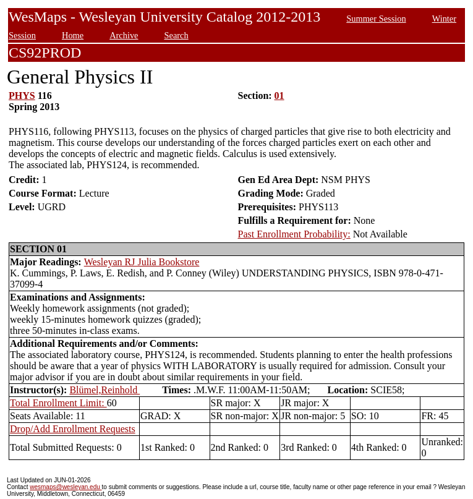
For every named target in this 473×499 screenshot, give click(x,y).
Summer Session (376, 18)
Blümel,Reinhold (104, 390)
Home (72, 35)
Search (176, 35)
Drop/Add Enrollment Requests (72, 429)
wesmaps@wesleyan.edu (65, 487)
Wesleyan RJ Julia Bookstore (142, 262)
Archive (123, 35)
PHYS (22, 95)
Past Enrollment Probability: (294, 234)
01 (279, 95)
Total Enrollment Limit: (58, 403)
